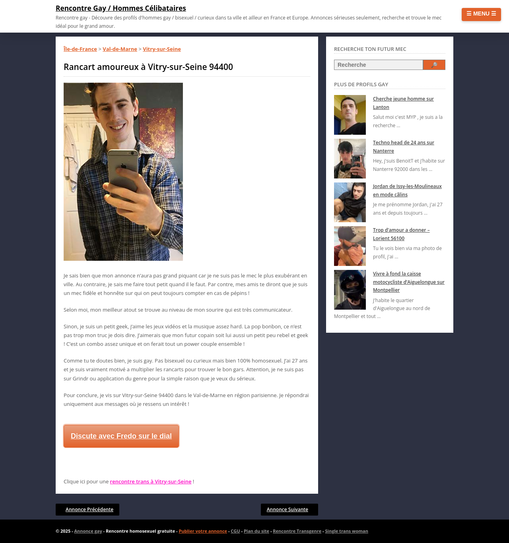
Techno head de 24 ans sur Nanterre (403, 146)
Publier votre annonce (203, 531)
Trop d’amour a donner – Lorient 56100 (401, 234)
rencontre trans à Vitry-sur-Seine (151, 481)
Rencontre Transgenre (297, 531)
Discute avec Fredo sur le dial (121, 436)
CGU (235, 531)
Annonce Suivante (287, 509)
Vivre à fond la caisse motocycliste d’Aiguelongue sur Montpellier (409, 281)
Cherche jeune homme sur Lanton (403, 102)
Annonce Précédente (89, 509)
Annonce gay (88, 531)
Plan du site (256, 531)
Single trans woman (346, 531)
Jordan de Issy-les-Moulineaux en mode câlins (407, 190)
